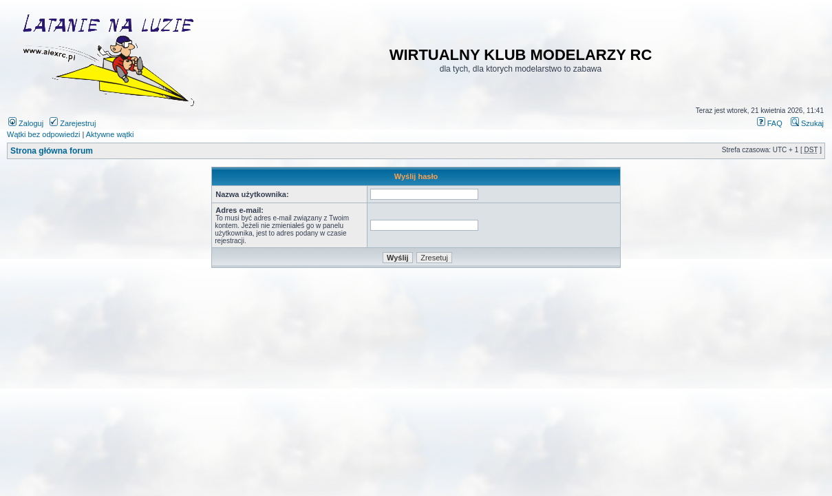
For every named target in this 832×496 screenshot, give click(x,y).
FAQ (769, 123)
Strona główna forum (51, 151)
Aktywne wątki (110, 134)
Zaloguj (25, 123)
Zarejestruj (73, 123)
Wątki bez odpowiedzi (43, 134)
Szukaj (807, 123)
